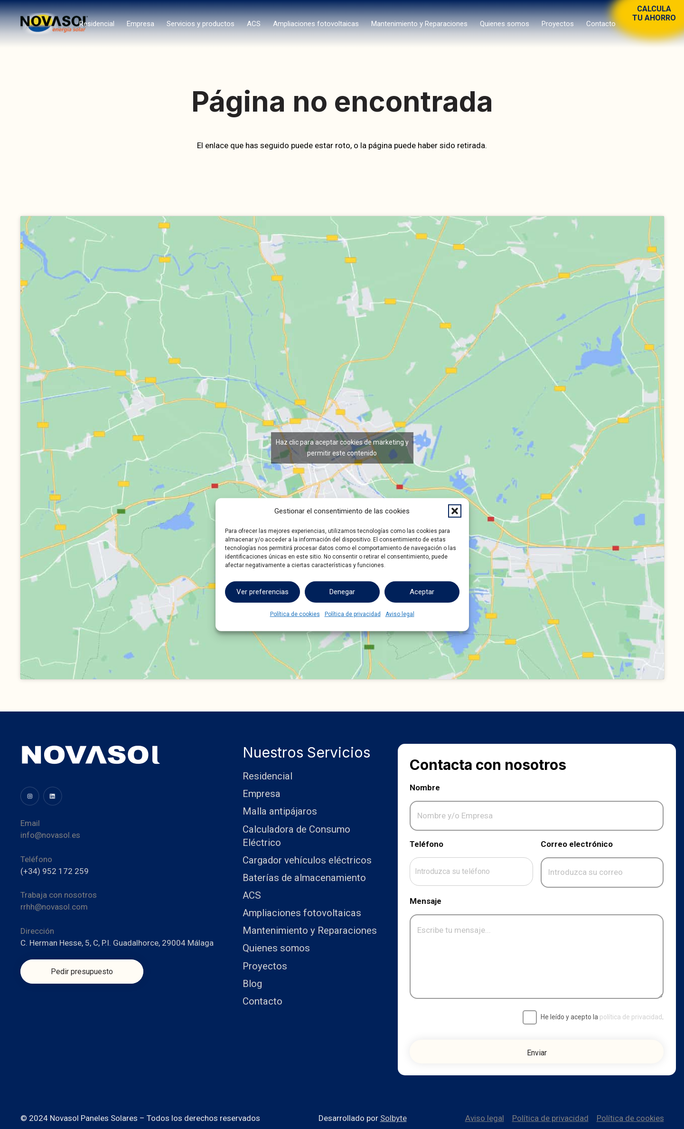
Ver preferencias (262, 592)
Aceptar (422, 592)
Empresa (262, 793)
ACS (252, 895)
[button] (454, 511)
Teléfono (426, 844)
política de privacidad (631, 1017)
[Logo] (54, 23)
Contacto (262, 1001)
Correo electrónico (577, 844)
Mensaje (425, 901)
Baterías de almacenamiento (304, 877)
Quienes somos (276, 948)
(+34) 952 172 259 (54, 871)
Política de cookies (295, 613)
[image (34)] (52, 796)
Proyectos (265, 966)
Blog (252, 983)
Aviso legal (399, 613)
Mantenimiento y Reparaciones (310, 930)
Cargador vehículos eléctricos (307, 860)
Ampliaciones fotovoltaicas (302, 913)
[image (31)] (29, 796)
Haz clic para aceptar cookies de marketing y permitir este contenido (342, 447)
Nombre (425, 787)
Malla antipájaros (280, 811)
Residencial (267, 776)
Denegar (342, 592)
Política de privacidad (353, 613)
